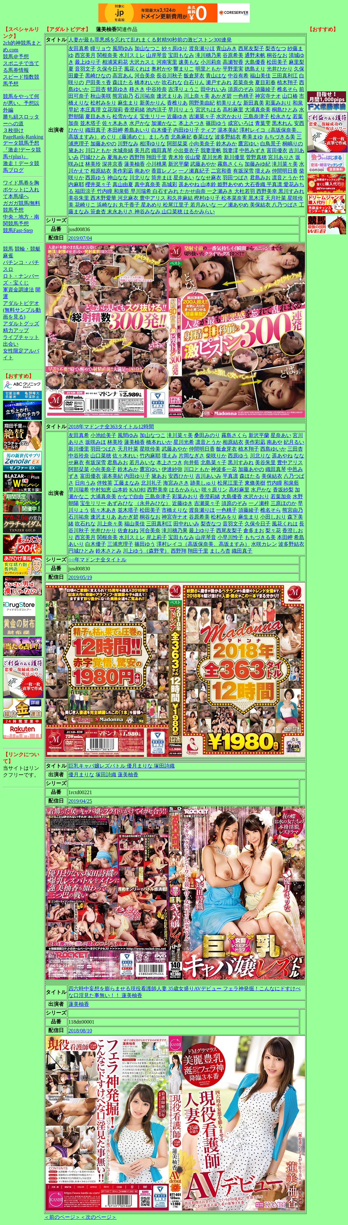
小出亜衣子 (186, 150)
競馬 (8, 249)
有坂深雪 (243, 171)
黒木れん (282, 123)
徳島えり (255, 69)
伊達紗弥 (172, 469)
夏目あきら (98, 116)
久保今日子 (110, 69)
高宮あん (122, 75)
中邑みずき (252, 150)
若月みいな (142, 462)
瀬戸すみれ (219, 82)
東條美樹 (255, 483)
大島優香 (255, 62)
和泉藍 (291, 483)
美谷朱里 (265, 462)
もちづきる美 (279, 137)
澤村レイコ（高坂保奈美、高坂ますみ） (203, 544)
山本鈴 (120, 489)
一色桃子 (243, 96)
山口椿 (290, 96)
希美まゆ (252, 137)
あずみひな (120, 503)
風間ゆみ (122, 48)
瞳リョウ (100, 48)
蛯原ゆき (117, 89)
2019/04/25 (80, 801)
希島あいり (137, 130)
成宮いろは (241, 123)
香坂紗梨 (283, 489)
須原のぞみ (241, 89)
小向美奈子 (202, 143)
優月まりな (81, 774)
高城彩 (169, 184)
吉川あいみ (208, 476)
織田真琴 (161, 150)
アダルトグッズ (21, 323)
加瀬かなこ (164, 123)
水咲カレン (264, 544)
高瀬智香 (233, 62)
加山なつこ (147, 48)
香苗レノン (164, 171)
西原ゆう (95, 177)
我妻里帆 (211, 150)
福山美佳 (260, 75)
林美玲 (93, 164)
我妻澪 (230, 150)
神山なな (117, 177)
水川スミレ (132, 55)
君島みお (260, 177)
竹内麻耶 (150, 455)
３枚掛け (13, 130)
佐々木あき (115, 123)
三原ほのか (283, 503)
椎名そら (287, 89)
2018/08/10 (80, 1030)
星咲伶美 (150, 449)
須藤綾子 (265, 89)
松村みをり (103, 103)
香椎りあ (177, 103)
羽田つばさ (236, 177)
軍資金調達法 (18, 289)
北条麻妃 (181, 137)
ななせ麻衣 (208, 177)
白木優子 (161, 130)
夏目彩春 (265, 82)
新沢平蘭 (178, 164)
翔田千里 (156, 157)
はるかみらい (184, 489)
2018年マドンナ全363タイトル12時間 (111, 426)
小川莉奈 (211, 62)
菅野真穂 (256, 157)
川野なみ (128, 143)
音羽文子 (85, 69)
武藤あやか (203, 164)
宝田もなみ (181, 55)
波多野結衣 (228, 137)
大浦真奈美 (258, 109)
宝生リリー (153, 116)
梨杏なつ (275, 48)
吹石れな (172, 82)
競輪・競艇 (28, 249)
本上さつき (191, 123)
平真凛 (230, 476)
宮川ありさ (281, 157)
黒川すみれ (241, 462)
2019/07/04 (80, 238)
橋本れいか (147, 82)
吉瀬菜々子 (202, 116)
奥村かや (161, 69)
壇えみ (263, 171)
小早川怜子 (230, 537)
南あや (142, 171)
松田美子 (277, 62)
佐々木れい (125, 455)
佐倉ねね (128, 530)
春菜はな (203, 137)
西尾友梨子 (251, 48)
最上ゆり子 (88, 62)
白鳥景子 (270, 143)
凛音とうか (285, 177)
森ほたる (122, 82)
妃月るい (294, 442)
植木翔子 (287, 82)
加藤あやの (103, 143)
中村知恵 (100, 489)
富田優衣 (277, 150)
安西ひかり (181, 476)
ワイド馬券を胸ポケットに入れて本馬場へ (21, 189)
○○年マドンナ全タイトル (97, 559)
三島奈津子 (256, 116)
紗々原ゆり (175, 48)
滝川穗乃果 (208, 55)
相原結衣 (100, 171)
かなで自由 (131, 496)
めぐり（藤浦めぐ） (124, 137)
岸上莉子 (156, 537)
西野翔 (137, 157)
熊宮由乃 (122, 96)
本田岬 (115, 130)
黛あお (76, 150)
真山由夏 (122, 184)
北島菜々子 (213, 462)
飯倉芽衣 (194, 75)
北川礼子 (151, 483)
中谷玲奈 (156, 89)
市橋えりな (175, 510)
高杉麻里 (233, 109)
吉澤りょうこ (183, 89)
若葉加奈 (281, 496)
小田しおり (273, 517)
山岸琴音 (156, 55)
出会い (10, 344)
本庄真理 (90, 109)
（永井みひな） (152, 503)
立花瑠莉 (112, 109)
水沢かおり (229, 116)
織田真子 (95, 130)
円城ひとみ (93, 157)
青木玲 (176, 157)
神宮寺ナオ (268, 96)
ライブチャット (21, 337)
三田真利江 (285, 75)
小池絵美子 (103, 435)
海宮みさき (176, 483)
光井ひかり (280, 69)
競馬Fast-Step (18, 230)
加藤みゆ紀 (258, 164)
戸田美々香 (98, 82)
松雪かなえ (125, 116)
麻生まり (128, 103)
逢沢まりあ (169, 96)
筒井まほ (161, 177)
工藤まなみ (127, 483)
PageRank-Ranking (23, 137)
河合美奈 (144, 75)
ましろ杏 (159, 137)
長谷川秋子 (169, 75)
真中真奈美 (147, 184)
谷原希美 (233, 55)
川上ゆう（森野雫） (146, 551)
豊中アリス (290, 462)
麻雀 (8, 255)
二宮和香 (221, 171)
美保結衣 (271, 476)
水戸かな (139, 123)
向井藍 (191, 462)
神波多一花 (224, 469)
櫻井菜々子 (98, 184)
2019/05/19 (80, 577)
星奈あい (183, 177)
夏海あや (117, 157)
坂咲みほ (95, 442)
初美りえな (229, 103)
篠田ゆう (216, 123)
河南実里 (167, 62)
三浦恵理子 (120, 544)
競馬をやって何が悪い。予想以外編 (21, 103)
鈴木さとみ (109, 551)
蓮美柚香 (134, 164)
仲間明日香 (285, 171)
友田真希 (78, 48)
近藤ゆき (177, 116)
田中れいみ (213, 89)
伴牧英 (104, 483)
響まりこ (183, 69)
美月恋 (142, 150)
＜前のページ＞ (62, 1217)
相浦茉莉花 (115, 62)
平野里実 (233, 69)
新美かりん (153, 103)
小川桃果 (156, 164)
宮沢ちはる (208, 109)
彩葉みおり (278, 103)
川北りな (139, 177)
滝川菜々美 (285, 164)
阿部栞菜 (177, 143)
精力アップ (16, 330)
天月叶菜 (128, 449)
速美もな (189, 62)
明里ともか (208, 69)
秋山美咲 (100, 96)
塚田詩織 (106, 774)
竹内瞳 (274, 483)
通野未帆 (255, 55)
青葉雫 (263, 123)
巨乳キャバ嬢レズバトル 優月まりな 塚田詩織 (121, 766)
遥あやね (282, 455)
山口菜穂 (100, 455)
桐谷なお (277, 55)
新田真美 (253, 103)
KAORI (137, 489)
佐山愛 (193, 157)
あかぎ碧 (221, 96)
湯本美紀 (227, 130)
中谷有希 (238, 75)
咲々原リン (214, 489)
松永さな (281, 116)
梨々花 (273, 530)
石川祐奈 (144, 96)
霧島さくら (230, 164)
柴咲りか (216, 455)
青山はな (216, 75)
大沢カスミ (142, 62)
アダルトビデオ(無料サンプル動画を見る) (22, 310)
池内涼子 (156, 109)
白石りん (194, 82)
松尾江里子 (230, 483)
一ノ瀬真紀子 (194, 171)
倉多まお (253, 530)
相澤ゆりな (153, 143)
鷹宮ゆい (248, 143)
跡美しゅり (203, 483)
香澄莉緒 (134, 109)
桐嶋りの (292, 143)
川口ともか (98, 150)
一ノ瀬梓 (259, 503)
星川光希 (212, 157)
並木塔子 (90, 123)
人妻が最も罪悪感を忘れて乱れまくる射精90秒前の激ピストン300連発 (150, 39)
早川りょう (181, 109)
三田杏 (98, 89)
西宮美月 (85, 55)
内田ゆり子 (186, 130)
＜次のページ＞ (98, 1217)
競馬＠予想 (16, 56)
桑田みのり (207, 435)
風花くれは (137, 69)
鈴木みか (226, 143)
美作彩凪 (122, 171)
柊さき (137, 89)
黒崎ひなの (98, 75)
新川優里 (234, 157)
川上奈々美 (197, 96)
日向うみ (85, 483)
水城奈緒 (122, 150)
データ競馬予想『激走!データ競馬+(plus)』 (22, 149)
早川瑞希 (78, 489)
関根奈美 (107, 55)
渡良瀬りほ (202, 48)
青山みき (226, 48)
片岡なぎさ (191, 455)
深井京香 (112, 164)
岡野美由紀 (202, 103)
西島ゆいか (273, 449)
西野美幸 (157, 489)
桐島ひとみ (285, 109)
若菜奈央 (243, 82)
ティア (208, 130)
